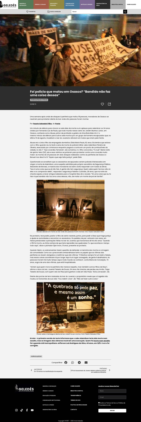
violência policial (36, 356)
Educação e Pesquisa (53, 4)
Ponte (57, 123)
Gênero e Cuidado (40, 4)
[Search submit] (125, 12)
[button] (65, 362)
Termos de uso (75, 400)
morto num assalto (102, 341)
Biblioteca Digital (117, 4)
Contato (73, 409)
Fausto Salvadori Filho (42, 123)
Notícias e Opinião (86, 4)
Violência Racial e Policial (39, 100)
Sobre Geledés (131, 4)
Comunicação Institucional (70, 4)
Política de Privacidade (78, 405)
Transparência (75, 395)
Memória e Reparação (23, 4)
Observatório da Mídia (101, 4)
